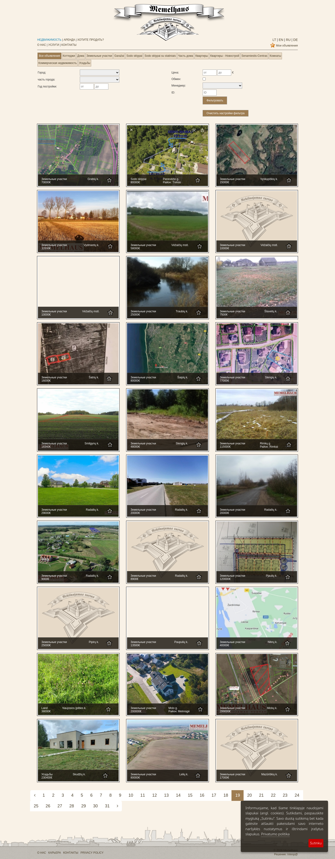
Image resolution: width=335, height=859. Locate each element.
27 (59, 806)
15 (190, 795)
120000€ (225, 579)
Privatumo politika (275, 834)
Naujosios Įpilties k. (74, 708)
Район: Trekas (172, 182)
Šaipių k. (182, 377)
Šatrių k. (94, 377)
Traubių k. (182, 311)
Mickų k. (272, 708)
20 (249, 795)
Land (44, 708)
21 (261, 795)
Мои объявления (287, 45)
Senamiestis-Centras (254, 55)
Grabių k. (93, 179)
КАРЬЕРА (54, 852)
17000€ (224, 777)
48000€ (135, 446)
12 (154, 795)
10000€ (224, 248)
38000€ (46, 711)
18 (225, 795)
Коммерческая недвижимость (57, 63)
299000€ (225, 711)
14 (178, 795)
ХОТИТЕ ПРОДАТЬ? (90, 39)
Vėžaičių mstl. (180, 245)
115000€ (225, 446)
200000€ (136, 711)
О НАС (41, 45)
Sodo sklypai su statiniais (160, 55)
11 (142, 795)
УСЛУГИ (53, 45)
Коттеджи (69, 55)
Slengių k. (271, 377)
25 (36, 806)
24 (297, 795)
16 (202, 795)
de (295, 40)
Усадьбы (84, 63)
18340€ (46, 446)
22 (273, 795)
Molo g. (173, 708)
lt (274, 40)
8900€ (134, 579)
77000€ (224, 380)
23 (285, 795)
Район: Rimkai (269, 446)
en (280, 40)
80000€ (135, 182)
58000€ (135, 248)
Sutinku (316, 843)
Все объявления (49, 55)
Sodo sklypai (134, 55)
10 (130, 795)
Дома (80, 55)
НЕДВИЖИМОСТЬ (49, 39)
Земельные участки (99, 55)
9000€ (45, 579)
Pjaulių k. (271, 575)
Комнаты (275, 55)
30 (95, 806)
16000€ (46, 380)
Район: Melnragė (179, 711)
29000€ (46, 513)
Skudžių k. (79, 774)
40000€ (224, 645)
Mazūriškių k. (269, 774)
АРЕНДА (69, 39)
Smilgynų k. (91, 443)
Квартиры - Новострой (224, 55)
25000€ (135, 314)
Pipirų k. (94, 642)
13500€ (135, 645)
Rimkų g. (265, 443)
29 (83, 806)
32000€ (46, 248)
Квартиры (201, 55)
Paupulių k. (181, 642)
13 (166, 795)
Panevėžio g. (171, 179)
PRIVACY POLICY (92, 852)
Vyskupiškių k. (269, 179)
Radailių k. (92, 509)
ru (288, 40)
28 (71, 806)
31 (107, 806)
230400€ (46, 777)
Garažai (119, 55)
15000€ (224, 182)
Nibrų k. (272, 642)
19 (237, 795)
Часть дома (185, 55)
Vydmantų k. (91, 245)
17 (213, 795)
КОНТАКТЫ (69, 45)
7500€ (224, 314)
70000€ (46, 182)
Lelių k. (183, 774)
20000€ (135, 513)
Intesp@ (292, 854)
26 (48, 806)
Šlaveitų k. (270, 311)
